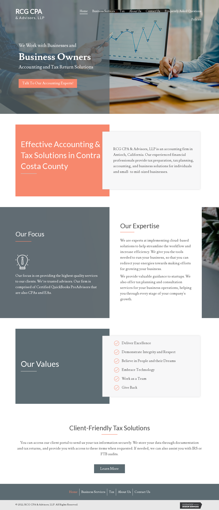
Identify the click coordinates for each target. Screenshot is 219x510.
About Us (124, 492)
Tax (111, 492)
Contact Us (142, 492)
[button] (48, 83)
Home (73, 492)
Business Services (93, 492)
